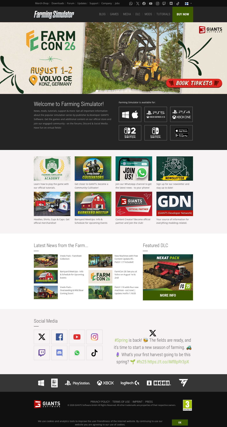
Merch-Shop (42, 3)
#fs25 (141, 361)
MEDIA (127, 14)
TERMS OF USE (121, 401)
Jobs (117, 3)
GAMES (114, 14)
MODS (148, 14)
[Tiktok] (178, 3)
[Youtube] (151, 3)
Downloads (58, 3)
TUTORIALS (163, 14)
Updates (82, 3)
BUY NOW (183, 14)
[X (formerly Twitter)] (137, 3)
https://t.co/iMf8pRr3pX (168, 361)
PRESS (149, 401)
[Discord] (171, 3)
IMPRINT (137, 401)
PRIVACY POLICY (100, 401)
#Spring (121, 340)
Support (94, 3)
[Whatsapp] (131, 3)
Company (106, 3)
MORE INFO (168, 295)
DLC (137, 14)
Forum (70, 3)
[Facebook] (144, 3)
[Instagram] (158, 3)
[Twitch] (164, 3)
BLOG (102, 14)
